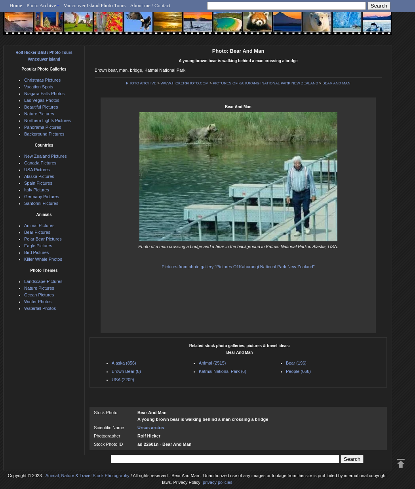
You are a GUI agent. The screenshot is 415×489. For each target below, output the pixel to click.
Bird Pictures (36, 252)
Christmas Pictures (42, 80)
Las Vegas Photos (41, 100)
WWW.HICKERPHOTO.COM (185, 83)
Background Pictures (44, 134)
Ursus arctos (150, 427)
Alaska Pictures (39, 176)
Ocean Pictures (39, 294)
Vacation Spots (38, 86)
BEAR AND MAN (336, 83)
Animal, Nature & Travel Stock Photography (87, 475)
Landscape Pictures (43, 281)
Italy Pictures (36, 189)
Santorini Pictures (41, 203)
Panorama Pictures (42, 127)
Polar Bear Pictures (43, 239)
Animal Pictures (39, 225)
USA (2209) (123, 379)
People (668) (298, 371)
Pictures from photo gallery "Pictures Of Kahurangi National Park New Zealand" (238, 266)
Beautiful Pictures (41, 107)
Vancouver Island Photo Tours (95, 5)
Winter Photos (37, 301)
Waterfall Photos (40, 308)
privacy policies (217, 482)
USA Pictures (37, 169)
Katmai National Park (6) (222, 371)
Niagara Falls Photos (44, 93)
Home (16, 5)
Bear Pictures (37, 232)
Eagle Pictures (38, 245)
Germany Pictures (41, 196)
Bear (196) (296, 363)
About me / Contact (150, 5)
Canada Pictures (40, 162)
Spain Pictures (38, 183)
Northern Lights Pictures (47, 120)
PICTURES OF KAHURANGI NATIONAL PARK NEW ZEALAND (265, 83)
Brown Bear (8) (126, 371)
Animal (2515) (212, 363)
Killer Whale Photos (43, 259)
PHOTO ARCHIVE (141, 83)
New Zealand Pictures (45, 156)
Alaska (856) (124, 363)
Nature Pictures (39, 113)
